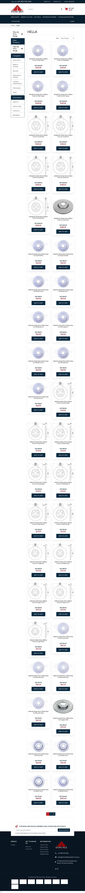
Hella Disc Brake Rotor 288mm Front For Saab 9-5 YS (63, 601)
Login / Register (69, 1)
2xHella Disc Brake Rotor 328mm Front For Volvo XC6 (63, 219)
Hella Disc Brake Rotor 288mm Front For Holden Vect (63, 562)
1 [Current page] (47, 814)
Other (72, 21)
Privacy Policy (42, 833)
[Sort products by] (66, 38)
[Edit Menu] (16, 115)
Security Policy (44, 851)
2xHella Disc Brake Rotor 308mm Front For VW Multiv (63, 59)
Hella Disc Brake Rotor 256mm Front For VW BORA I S (63, 483)
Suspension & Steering (17, 76)
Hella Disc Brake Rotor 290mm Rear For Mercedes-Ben (63, 637)
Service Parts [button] (15, 17)
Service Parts (17, 60)
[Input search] (43, 9)
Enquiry (13, 845)
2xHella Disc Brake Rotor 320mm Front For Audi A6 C (38, 176)
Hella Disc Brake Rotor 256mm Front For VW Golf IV (38, 523)
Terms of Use (44, 845)
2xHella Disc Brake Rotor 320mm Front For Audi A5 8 (63, 135)
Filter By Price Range (18, 34)
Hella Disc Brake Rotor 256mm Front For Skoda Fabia (63, 442)
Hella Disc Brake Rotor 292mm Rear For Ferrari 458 (38, 754)
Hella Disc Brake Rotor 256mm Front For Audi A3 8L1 (38, 442)
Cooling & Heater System (17, 82)
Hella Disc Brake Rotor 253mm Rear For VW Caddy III (63, 326)
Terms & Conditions (33, 833)
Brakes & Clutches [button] (26, 17)
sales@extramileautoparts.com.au (68, 857)
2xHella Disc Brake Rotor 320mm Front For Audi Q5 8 (38, 217)
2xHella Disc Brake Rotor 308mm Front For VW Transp (63, 95)
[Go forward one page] (53, 814)
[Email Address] (36, 830)
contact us (57, 1)
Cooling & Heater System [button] (65, 17)
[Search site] (61, 9)
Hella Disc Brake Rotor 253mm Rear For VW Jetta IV (38, 397)
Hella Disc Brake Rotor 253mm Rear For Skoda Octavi (38, 290)
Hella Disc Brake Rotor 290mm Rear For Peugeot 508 (63, 718)
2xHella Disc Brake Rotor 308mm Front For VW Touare (38, 95)
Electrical (15, 71)
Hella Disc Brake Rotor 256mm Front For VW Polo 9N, (63, 523)
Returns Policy (17, 106)
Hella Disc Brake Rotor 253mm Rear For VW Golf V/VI (63, 361)
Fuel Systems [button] (16, 21)
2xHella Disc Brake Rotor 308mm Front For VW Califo (38, 59)
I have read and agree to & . (30, 833)
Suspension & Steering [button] (49, 17)
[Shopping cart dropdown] (69, 9)
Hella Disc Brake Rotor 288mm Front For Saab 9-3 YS (38, 601)
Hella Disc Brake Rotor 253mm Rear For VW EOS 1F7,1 (38, 361)
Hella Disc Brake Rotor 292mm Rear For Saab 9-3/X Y (38, 790)
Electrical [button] (37, 17)
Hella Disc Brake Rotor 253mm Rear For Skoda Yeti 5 (63, 290)
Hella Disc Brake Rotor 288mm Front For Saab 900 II (38, 640)
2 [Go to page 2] (50, 814)
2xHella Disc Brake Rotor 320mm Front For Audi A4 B (38, 135)
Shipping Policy (44, 854)
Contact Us (16, 110)
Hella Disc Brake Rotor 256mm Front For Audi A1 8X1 (63, 402)
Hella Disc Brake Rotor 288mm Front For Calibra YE (38, 562)
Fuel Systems (17, 88)
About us (47, 1)
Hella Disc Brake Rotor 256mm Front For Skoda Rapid (38, 483)
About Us (15, 102)
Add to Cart (38, 72)
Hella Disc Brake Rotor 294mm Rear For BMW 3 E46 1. (63, 790)
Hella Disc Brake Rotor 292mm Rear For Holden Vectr (63, 754)
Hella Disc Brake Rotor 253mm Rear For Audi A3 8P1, (38, 254)
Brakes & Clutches (15, 65)
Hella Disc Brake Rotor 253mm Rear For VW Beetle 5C (38, 326)
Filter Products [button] (16, 41)
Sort (57, 38)
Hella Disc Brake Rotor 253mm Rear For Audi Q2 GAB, (63, 254)
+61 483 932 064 (24, 1)
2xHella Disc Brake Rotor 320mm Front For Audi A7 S (63, 176)
